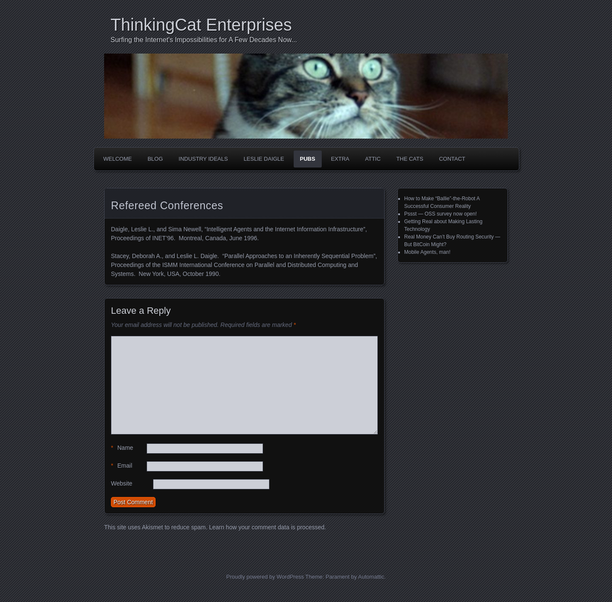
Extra (340, 159)
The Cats (410, 159)
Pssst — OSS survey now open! (440, 214)
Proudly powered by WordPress (265, 577)
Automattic (371, 577)
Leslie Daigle (264, 159)
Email (121, 465)
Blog (155, 159)
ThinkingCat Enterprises (201, 24)
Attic (373, 159)
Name (122, 447)
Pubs (307, 159)
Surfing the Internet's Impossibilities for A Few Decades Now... (203, 39)
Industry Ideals (203, 159)
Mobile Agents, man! (427, 252)
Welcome (117, 159)
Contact (452, 159)
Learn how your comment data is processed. (267, 527)
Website (121, 483)
